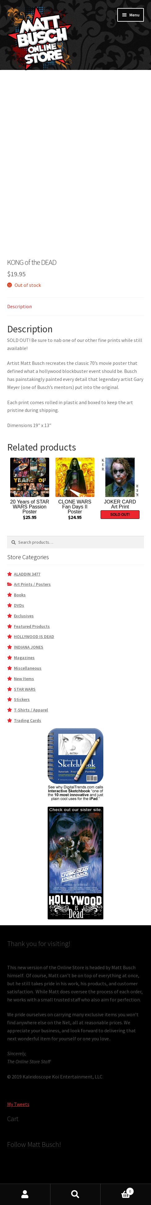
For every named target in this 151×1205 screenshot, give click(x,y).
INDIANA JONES (28, 647)
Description (19, 306)
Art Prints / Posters (32, 584)
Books (20, 595)
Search (75, 1194)
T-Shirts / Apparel (31, 710)
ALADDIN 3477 (27, 574)
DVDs (19, 605)
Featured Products (32, 626)
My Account (25, 1194)
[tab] (75, 307)
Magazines (24, 657)
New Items (24, 678)
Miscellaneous (27, 668)
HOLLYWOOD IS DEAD (34, 636)
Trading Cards (27, 720)
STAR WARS (25, 689)
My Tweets (18, 1104)
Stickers (22, 699)
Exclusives (24, 616)
